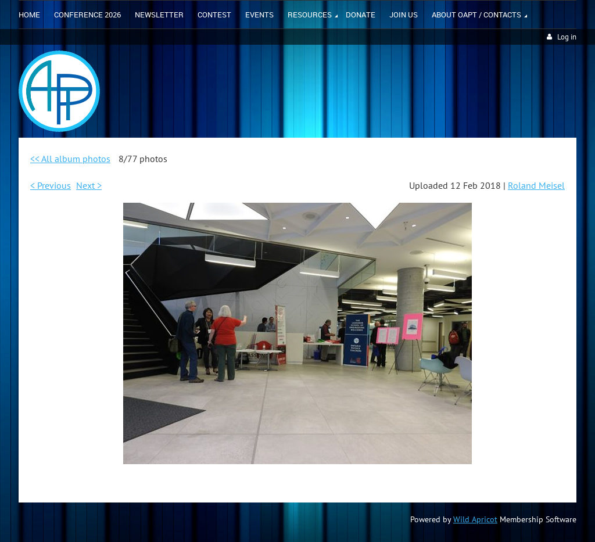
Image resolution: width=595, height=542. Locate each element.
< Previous (50, 185)
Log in (566, 37)
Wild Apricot (475, 519)
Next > (89, 185)
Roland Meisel (536, 185)
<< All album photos (70, 158)
